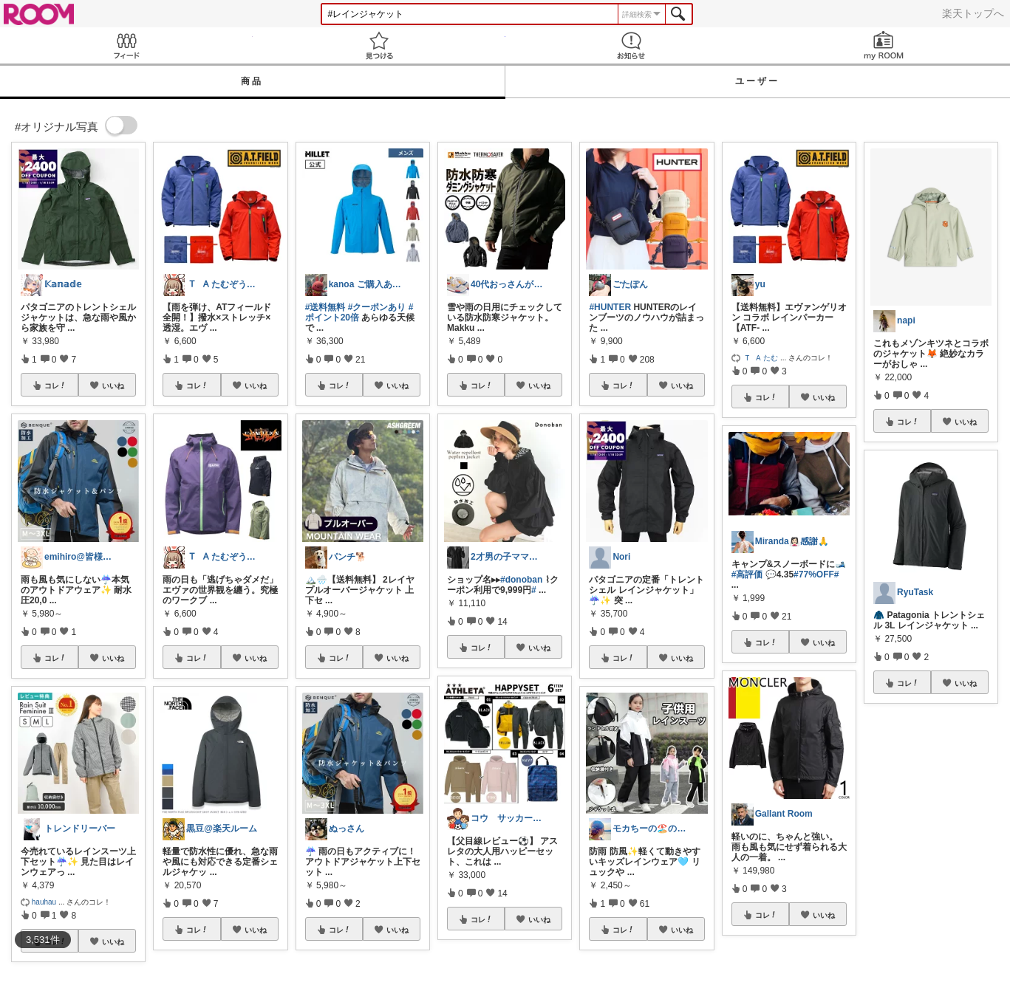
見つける (379, 45)
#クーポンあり (377, 307)
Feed (126, 45)
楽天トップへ (973, 13)
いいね (113, 385)
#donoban (521, 579)
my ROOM (883, 45)
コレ (55, 385)
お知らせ (631, 45)
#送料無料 (325, 307)
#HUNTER (610, 307)
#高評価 (747, 574)
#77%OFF (814, 574)
